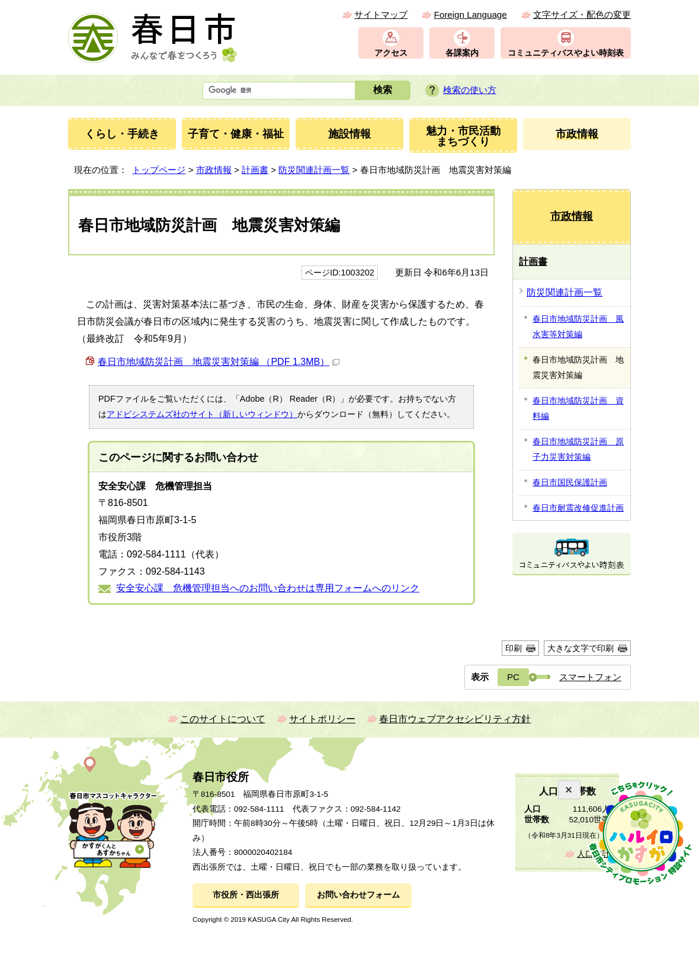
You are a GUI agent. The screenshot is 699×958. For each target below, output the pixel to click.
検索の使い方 (469, 90)
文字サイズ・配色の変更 (582, 14)
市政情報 (214, 170)
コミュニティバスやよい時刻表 (566, 53)
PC (513, 677)
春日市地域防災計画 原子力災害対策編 (578, 449)
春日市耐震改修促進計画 (578, 507)
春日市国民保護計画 (570, 482)
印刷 (513, 648)
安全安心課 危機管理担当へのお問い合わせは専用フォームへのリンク (267, 588)
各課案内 (462, 53)
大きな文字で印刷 (580, 648)
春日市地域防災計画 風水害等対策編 (578, 326)
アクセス (391, 53)
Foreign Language (470, 14)
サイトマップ (381, 14)
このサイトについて (222, 719)
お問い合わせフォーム (358, 894)
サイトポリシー (322, 719)
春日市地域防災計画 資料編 (578, 408)
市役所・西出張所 (246, 894)
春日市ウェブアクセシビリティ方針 (455, 719)
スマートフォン (590, 677)
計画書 (255, 170)
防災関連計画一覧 (314, 170)
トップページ (158, 170)
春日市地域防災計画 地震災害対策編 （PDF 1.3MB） (218, 362)
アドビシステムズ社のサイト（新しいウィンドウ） (202, 414)
